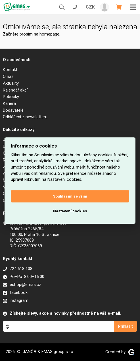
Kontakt (10, 69)
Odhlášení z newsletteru (25, 116)
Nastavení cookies (70, 211)
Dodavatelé (13, 110)
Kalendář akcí (15, 90)
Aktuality (11, 83)
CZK (90, 7)
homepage (49, 34)
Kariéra (9, 103)
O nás (8, 76)
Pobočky (11, 96)
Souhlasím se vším (70, 196)
